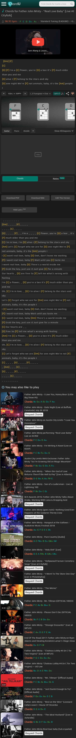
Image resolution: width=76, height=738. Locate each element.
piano (16, 131)
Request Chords (33, 414)
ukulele (26, 131)
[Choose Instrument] (33, 131)
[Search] (71, 4)
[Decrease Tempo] (3, 94)
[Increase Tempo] (25, 94)
